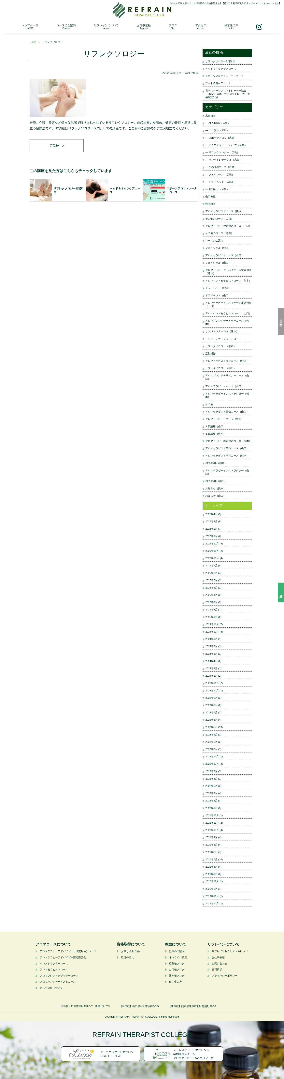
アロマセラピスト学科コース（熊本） (227, 455)
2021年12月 (212, 815)
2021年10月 (212, 830)
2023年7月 (211, 712)
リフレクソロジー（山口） (220, 368)
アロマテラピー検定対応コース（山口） (228, 225)
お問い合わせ (219, 963)
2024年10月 (212, 631)
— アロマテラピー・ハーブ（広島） (226, 145)
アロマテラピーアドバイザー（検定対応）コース (68, 951)
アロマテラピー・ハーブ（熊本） (224, 418)
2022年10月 (212, 763)
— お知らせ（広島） (217, 189)
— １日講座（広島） (217, 130)
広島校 (57, 146)
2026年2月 (211, 528)
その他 (209, 404)
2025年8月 (211, 573)
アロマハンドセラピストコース (58, 981)
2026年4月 (211, 514)
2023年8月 (211, 705)
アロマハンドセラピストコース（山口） (228, 313)
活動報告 (210, 353)
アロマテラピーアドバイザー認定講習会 (63, 957)
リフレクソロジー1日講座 (220, 61)
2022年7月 (211, 771)
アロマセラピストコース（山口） (224, 255)
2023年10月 (212, 690)
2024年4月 (211, 661)
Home (33, 41)
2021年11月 (212, 822)
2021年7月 (211, 852)
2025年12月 (212, 543)
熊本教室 (210, 203)
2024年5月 (211, 653)
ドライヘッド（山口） (218, 295)
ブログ (173, 26)
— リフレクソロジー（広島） (222, 152)
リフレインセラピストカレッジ (230, 951)
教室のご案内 (176, 951)
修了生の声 (231, 26)
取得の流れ (127, 957)
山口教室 (210, 196)
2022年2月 (211, 800)
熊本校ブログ (176, 975)
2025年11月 (212, 550)
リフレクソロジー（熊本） (220, 346)
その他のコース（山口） (219, 218)
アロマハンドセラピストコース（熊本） (228, 280)
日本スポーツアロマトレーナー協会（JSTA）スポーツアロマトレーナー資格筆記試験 (227, 94)
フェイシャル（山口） (218, 262)
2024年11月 (212, 624)
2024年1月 (211, 675)
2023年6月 (211, 719)
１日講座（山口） (215, 426)
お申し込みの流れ (131, 951)
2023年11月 (212, 683)
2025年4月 (211, 594)
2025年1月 (211, 617)
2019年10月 (212, 903)
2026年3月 (211, 521)
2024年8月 (211, 646)
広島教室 (210, 115)
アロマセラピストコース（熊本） (224, 211)
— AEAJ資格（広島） (217, 122)
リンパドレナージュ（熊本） (222, 331)
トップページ (30, 26)
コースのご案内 (66, 26)
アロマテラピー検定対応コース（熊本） (228, 441)
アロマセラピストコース (54, 969)
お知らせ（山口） (215, 495)
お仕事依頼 (144, 26)
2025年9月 (211, 565)
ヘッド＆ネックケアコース (222, 68)
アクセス (200, 26)
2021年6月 (211, 859)
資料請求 (281, 592)
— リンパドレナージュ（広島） (223, 159)
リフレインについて (106, 26)
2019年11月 (212, 896)
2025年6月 (211, 580)
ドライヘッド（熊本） (218, 287)
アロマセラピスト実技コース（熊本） (227, 360)
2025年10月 (212, 558)
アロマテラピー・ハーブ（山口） (224, 386)
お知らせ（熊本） (215, 488)
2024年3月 (211, 668)
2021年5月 (211, 866)
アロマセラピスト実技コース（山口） (227, 411)
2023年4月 (211, 734)
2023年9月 (211, 697)
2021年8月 (211, 844)
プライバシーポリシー (224, 975)
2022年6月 (211, 778)
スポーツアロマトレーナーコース (224, 75)
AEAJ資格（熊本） (216, 463)
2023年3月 (211, 741)
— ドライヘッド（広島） (219, 181)
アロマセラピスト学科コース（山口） (227, 448)
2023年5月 (211, 727)
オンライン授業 (178, 957)
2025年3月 (211, 602)
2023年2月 (211, 749)
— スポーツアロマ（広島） (221, 137)
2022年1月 (211, 808)
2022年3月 (211, 793)
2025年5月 (211, 587)
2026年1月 (211, 536)
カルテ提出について (51, 987)
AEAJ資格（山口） (216, 481)
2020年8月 (211, 888)
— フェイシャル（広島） (219, 174)
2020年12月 (212, 881)
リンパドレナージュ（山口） (222, 338)
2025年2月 (211, 609)
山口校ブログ (176, 969)
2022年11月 (212, 756)
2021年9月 (211, 837)
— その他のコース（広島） (221, 167)
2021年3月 (211, 874)
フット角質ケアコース (218, 83)
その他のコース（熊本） (219, 233)
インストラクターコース (54, 963)
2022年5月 (211, 785)
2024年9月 (211, 638)
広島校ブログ (176, 963)
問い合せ (281, 321)
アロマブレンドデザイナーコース (59, 975)
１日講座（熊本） (215, 433)
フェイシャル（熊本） (218, 247)
